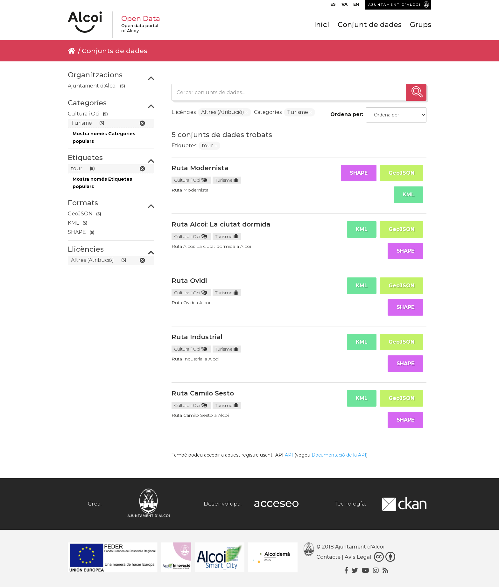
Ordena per (346, 114)
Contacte (328, 557)
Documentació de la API (339, 455)
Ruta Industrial (197, 337)
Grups (420, 24)
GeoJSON (401, 173)
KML (408, 195)
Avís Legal (358, 557)
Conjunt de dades (370, 24)
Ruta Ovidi (189, 280)
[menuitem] (333, 5)
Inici (321, 24)
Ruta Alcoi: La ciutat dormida (221, 224)
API (289, 455)
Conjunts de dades (114, 51)
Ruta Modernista (200, 168)
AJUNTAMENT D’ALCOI (394, 5)
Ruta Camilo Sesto (203, 393)
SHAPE (359, 173)
